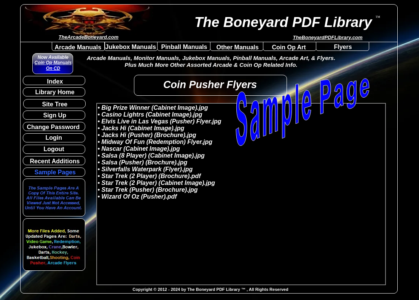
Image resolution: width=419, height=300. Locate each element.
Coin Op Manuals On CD (53, 65)
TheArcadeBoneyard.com (89, 37)
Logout (54, 149)
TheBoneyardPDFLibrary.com (327, 37)
